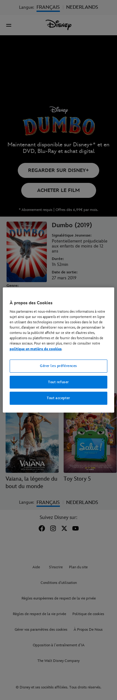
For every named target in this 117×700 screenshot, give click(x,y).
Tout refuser (58, 382)
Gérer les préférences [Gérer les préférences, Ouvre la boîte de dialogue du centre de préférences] (58, 366)
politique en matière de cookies (35, 349)
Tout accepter (58, 398)
